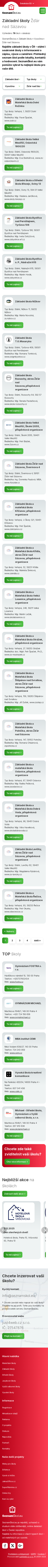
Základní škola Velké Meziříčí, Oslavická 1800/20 (27, 143)
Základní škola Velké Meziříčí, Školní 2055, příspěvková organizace (29, 426)
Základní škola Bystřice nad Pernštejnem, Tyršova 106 (28, 221)
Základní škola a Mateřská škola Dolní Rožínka (27, 102)
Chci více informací (16, 1161)
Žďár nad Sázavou (11, 42)
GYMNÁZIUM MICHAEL (28, 1003)
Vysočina (38, 38)
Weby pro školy (9, 1464)
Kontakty (6, 1448)
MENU (42, 11)
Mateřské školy (9, 1363)
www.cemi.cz (16, 1053)
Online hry (6, 1493)
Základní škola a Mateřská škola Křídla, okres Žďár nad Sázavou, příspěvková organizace (28, 554)
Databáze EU (26, 3)
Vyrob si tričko (8, 1475)
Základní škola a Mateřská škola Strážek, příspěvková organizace (29, 639)
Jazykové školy (9, 1381)
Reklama (6, 1419)
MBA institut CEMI (25, 1038)
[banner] (11, 8)
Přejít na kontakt (12, 1336)
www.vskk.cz (16, 1091)
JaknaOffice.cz (8, 1481)
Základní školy (25, 38)
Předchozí (3, 1230)
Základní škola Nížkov (27, 301)
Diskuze (5, 1431)
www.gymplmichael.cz (20, 1017)
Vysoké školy (8, 1392)
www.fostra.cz (16, 982)
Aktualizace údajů (10, 1413)
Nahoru (10, 931)
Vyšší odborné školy (11, 1386)
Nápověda (6, 1437)
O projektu (6, 1425)
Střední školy (8, 1375)
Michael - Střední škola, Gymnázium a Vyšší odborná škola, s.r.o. (28, 1114)
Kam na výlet (7, 1499)
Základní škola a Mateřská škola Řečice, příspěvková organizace (29, 896)
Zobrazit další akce (14, 1193)
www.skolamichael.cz (20, 1129)
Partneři (5, 1443)
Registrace (7, 1407)
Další (44, 1230)
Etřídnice (6, 1469)
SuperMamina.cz (9, 1487)
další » (37, 940)
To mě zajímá (13, 127)
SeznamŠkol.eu (9, 38)
